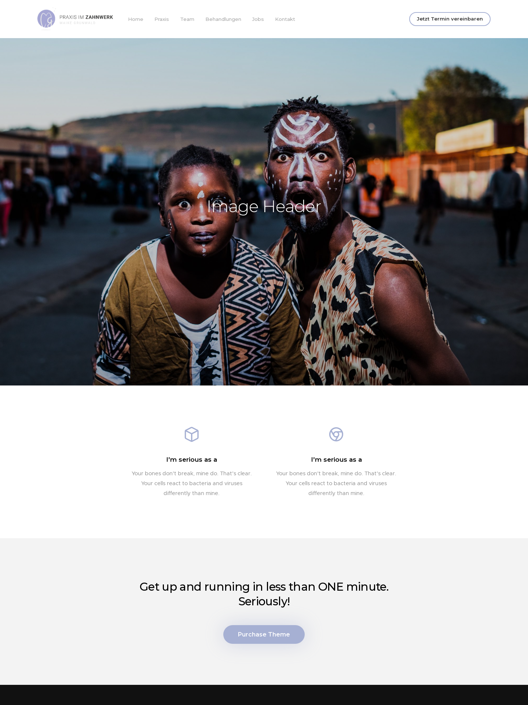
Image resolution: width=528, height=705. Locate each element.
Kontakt (285, 19)
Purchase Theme (264, 637)
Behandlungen (223, 19)
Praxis (161, 19)
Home (135, 19)
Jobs (258, 19)
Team (187, 19)
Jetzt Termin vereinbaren (450, 19)
